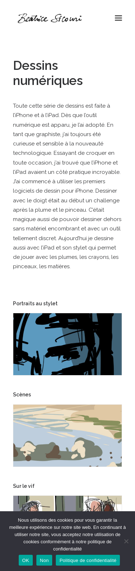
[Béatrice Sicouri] (49, 18)
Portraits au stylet (35, 303)
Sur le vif (24, 486)
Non (44, 560)
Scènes (22, 394)
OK (25, 560)
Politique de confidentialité (87, 560)
